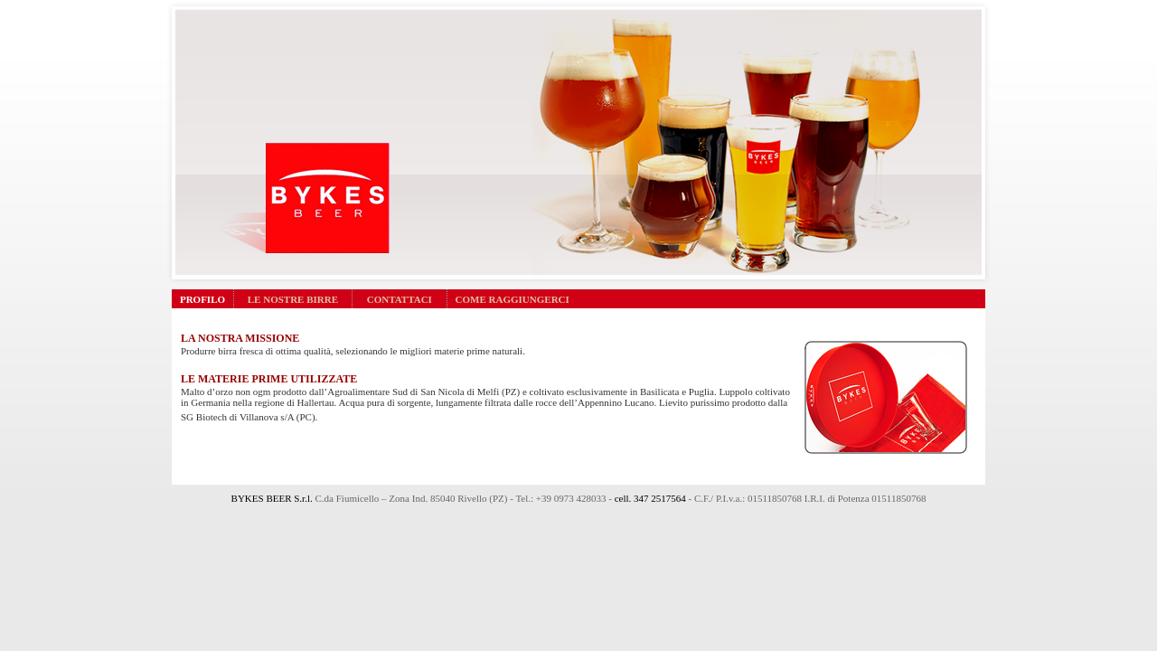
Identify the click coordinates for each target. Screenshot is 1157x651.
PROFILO (202, 299)
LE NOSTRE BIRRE (293, 299)
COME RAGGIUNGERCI (512, 299)
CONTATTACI (399, 299)
